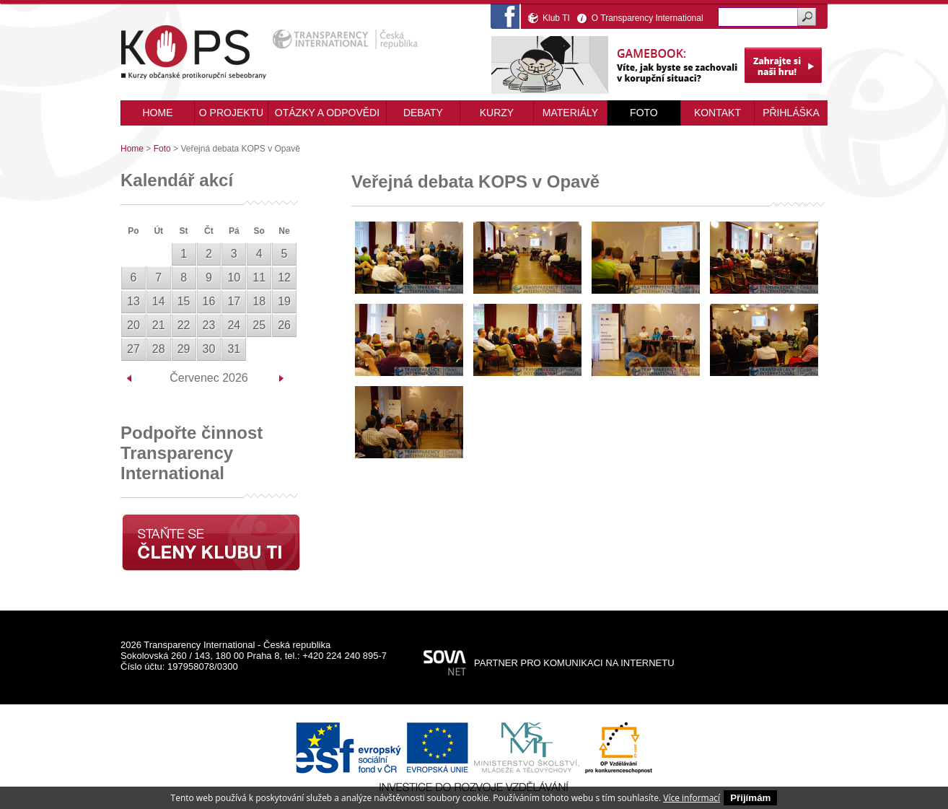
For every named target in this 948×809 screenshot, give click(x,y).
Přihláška (791, 112)
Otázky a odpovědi (327, 112)
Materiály (570, 112)
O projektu (231, 112)
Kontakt (717, 112)
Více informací (691, 798)
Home (132, 149)
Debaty (423, 112)
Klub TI (556, 18)
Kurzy (497, 112)
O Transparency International (647, 18)
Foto (644, 112)
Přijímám (750, 797)
